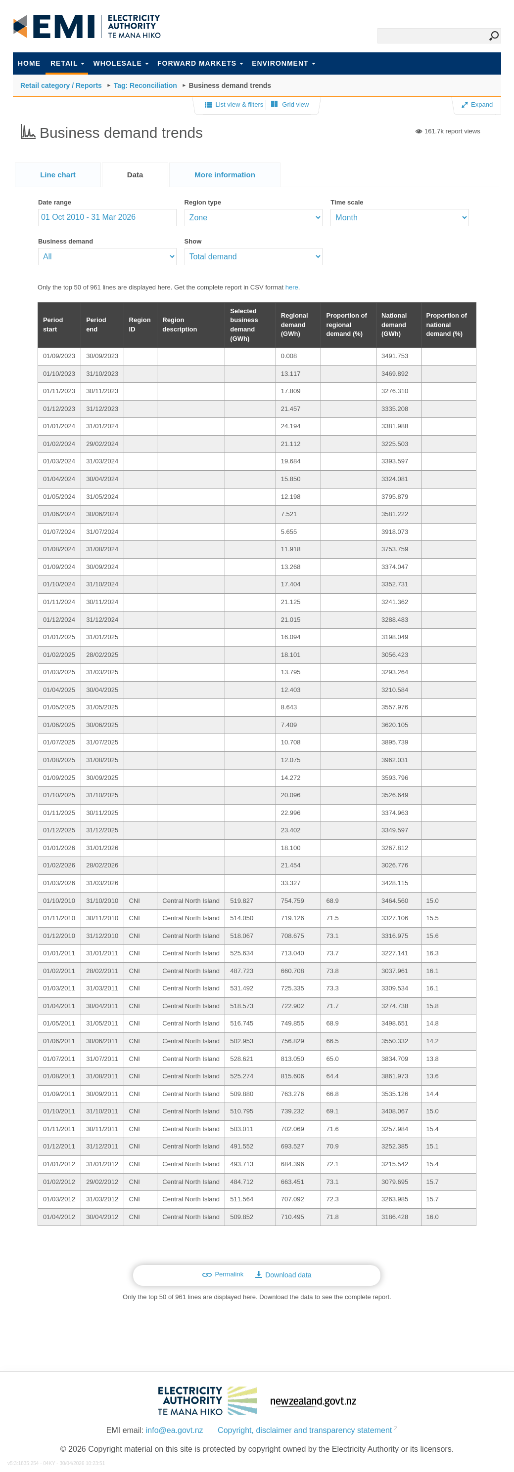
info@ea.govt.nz (174, 1430)
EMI (87, 27)
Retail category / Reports (61, 85)
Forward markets (200, 63)
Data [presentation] (135, 174)
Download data (283, 1275)
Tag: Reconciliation (145, 85)
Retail (67, 63)
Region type (203, 202)
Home (29, 63)
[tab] (58, 175)
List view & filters (234, 105)
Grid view (290, 104)
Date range (54, 202)
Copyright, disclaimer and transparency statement (305, 1430)
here (291, 287)
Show (193, 241)
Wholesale (120, 63)
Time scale (346, 202)
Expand (477, 104)
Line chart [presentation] (58, 174)
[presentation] (225, 175)
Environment (283, 63)
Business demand (65, 241)
